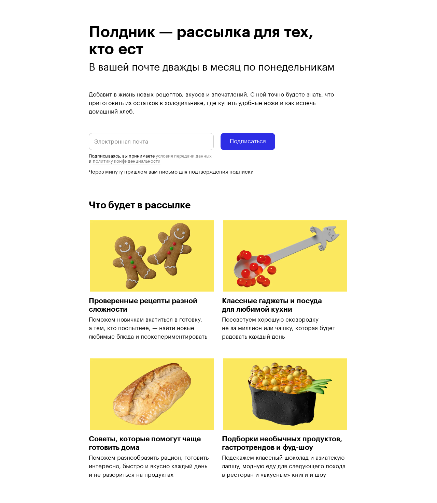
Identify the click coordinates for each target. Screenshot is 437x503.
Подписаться (248, 141)
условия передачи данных (184, 156)
